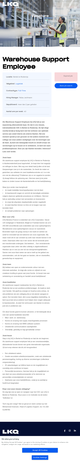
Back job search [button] (66, 86)
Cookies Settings (40, 457)
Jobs (17, 11)
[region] (40, 449)
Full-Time (22, 91)
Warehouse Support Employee (33, 11)
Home (10, 11)
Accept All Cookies (40, 450)
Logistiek (19, 84)
